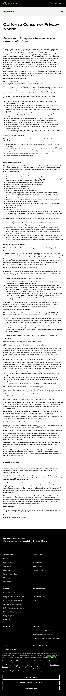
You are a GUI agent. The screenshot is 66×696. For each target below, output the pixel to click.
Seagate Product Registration (14, 604)
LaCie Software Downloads (12, 600)
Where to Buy (8, 581)
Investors (7, 626)
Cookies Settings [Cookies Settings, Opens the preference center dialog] (31, 688)
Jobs (5, 645)
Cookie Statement (51, 658)
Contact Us (7, 619)
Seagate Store (8, 554)
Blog (35, 600)
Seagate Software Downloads (13, 596)
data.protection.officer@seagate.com (15, 485)
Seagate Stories (38, 596)
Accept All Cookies (31, 677)
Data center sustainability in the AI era (26, 541)
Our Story (36, 559)
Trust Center (37, 566)
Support (6, 588)
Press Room (37, 593)
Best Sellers (7, 562)
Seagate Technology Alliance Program (46, 638)
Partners (36, 626)
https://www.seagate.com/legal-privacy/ (29, 60)
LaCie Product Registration (13, 608)
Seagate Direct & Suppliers (42, 634)
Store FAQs (7, 570)
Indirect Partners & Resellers (43, 631)
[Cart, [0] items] (51, 3)
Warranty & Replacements (12, 612)
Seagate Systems (9, 615)
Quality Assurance (39, 570)
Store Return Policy (10, 574)
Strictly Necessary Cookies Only (31, 683)
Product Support (9, 593)
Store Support (8, 578)
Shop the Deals (9, 559)
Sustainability (38, 562)
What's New (7, 566)
